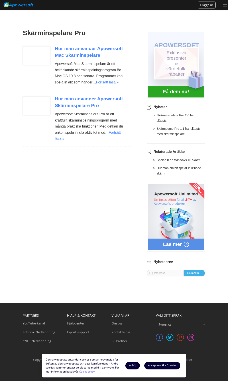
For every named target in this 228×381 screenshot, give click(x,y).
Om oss (117, 323)
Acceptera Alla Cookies (162, 365)
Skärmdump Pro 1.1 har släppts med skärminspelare (179, 131)
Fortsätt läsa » (107, 82)
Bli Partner (119, 341)
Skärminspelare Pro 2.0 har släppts (176, 117)
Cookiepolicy (87, 371)
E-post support (78, 332)
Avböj (132, 365)
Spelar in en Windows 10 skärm (179, 160)
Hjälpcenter (75, 323)
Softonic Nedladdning (39, 332)
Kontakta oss (121, 332)
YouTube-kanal (34, 323)
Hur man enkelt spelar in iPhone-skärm (179, 170)
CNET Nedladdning (37, 341)
